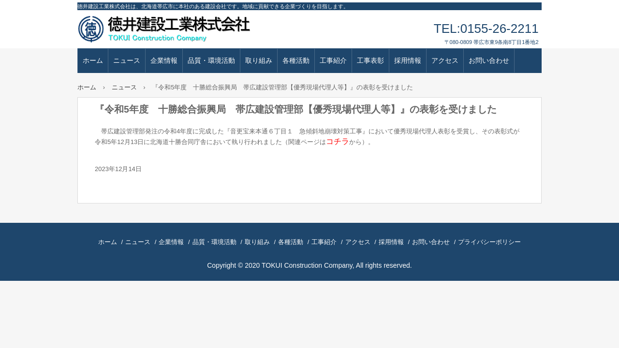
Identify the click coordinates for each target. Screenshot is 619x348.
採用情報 (407, 60)
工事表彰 (370, 60)
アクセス (444, 60)
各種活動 (296, 60)
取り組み (258, 60)
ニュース (126, 60)
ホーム (93, 60)
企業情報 (163, 60)
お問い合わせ (489, 60)
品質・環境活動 (211, 60)
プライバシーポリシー (489, 242)
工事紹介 (333, 60)
